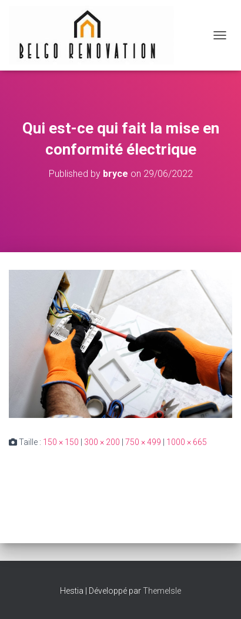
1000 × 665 (186, 442)
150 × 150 (61, 442)
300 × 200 (102, 442)
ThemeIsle (162, 590)
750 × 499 (143, 442)
